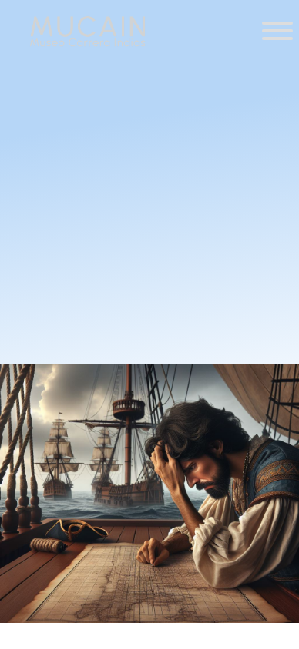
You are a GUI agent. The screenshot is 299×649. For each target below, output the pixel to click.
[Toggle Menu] (277, 31)
